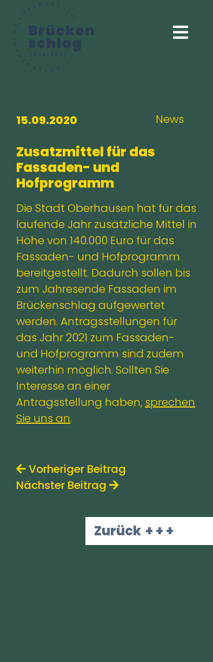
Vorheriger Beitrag (71, 469)
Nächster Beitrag (67, 485)
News (170, 119)
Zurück (117, 531)
